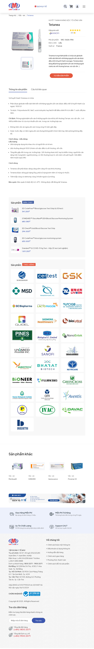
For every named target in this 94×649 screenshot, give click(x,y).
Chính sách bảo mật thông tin (58, 545)
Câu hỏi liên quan (42, 89)
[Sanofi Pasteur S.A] (54, 33)
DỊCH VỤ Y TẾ (41, 6)
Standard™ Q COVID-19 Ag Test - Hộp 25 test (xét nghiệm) (45, 248)
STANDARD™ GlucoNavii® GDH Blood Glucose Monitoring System (47, 218)
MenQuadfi (13, 479)
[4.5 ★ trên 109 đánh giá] (73, 32)
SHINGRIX (32, 479)
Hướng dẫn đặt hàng (54, 552)
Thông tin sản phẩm (19, 89)
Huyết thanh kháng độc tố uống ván (66, 20)
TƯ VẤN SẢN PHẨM (61, 75)
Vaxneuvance (53, 479)
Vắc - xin (21, 15)
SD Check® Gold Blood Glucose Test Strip (38, 228)
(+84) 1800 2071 (22, 630)
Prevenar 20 (72, 479)
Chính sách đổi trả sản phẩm (57, 563)
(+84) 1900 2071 (22, 636)
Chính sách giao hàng (55, 556)
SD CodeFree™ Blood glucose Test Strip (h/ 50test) (42, 208)
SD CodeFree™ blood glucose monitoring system (41, 238)
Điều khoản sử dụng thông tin (58, 548)
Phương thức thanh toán (56, 560)
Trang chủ (12, 15)
